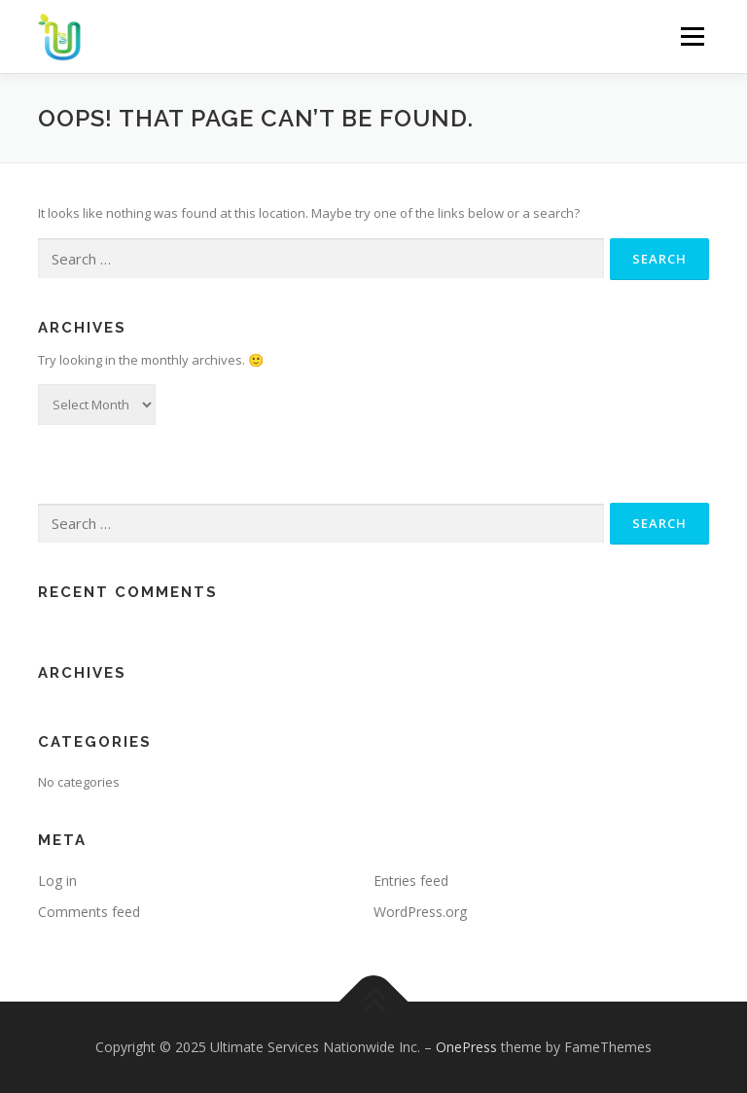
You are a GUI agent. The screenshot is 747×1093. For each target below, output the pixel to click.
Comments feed (89, 911)
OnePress (466, 1047)
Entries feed (411, 880)
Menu (692, 36)
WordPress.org (420, 911)
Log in (57, 880)
